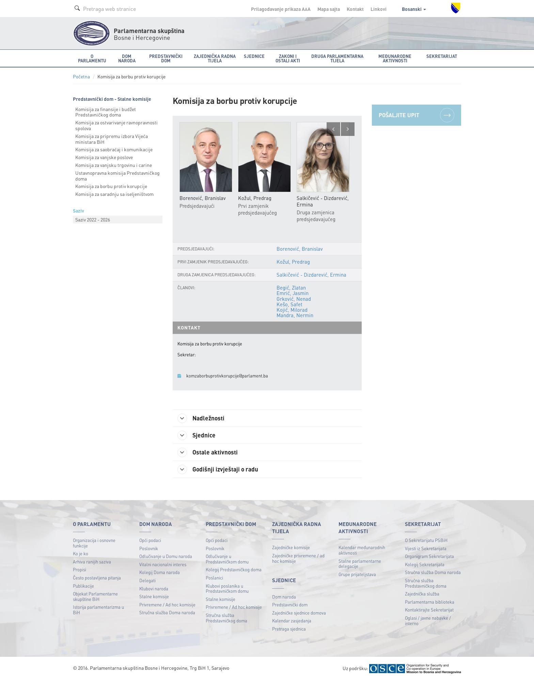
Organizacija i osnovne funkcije (94, 543)
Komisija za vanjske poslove (104, 157)
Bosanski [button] (414, 9)
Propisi (79, 570)
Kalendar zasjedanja (291, 621)
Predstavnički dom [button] (166, 58)
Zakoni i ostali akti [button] (288, 58)
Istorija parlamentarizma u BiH (98, 610)
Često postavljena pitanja (97, 578)
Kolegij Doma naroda (159, 573)
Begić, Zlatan (291, 288)
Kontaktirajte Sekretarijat (429, 610)
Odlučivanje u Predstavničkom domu (227, 559)
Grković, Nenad (294, 299)
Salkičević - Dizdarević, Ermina (311, 275)
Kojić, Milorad (292, 310)
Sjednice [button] (254, 56)
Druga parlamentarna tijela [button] (337, 58)
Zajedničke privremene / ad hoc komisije (298, 558)
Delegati (147, 581)
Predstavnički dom (290, 605)
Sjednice (197, 435)
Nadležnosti (202, 418)
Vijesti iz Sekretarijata (425, 549)
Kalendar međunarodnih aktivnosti (362, 550)
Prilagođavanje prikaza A (281, 9)
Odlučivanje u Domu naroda (165, 557)
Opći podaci (150, 540)
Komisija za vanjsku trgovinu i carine (113, 165)
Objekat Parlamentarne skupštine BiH (95, 597)
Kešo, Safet (290, 304)
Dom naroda (284, 597)
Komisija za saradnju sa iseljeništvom (114, 194)
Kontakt (355, 9)
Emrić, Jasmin (293, 293)
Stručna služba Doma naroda (167, 613)
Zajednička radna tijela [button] (215, 58)
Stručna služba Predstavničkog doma (226, 618)
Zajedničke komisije (291, 548)
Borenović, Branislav (300, 249)
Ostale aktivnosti (208, 453)
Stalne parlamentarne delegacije (360, 564)
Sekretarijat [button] (441, 56)
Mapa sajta (328, 9)
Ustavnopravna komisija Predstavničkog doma (117, 176)
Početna (81, 76)
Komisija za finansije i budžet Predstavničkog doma (105, 112)
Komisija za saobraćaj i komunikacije (114, 149)
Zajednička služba (422, 594)
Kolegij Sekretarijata (424, 565)
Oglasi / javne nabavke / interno (428, 620)
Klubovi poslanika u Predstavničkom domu (227, 588)
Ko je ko (80, 554)
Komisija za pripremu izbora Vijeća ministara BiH (111, 139)
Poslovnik (148, 549)
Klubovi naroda (153, 589)
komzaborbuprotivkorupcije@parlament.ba (227, 376)
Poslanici (214, 578)
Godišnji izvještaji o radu (219, 470)
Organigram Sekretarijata (429, 557)
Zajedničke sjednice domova (299, 613)
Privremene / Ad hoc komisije (167, 605)
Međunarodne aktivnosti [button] (394, 58)
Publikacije (83, 586)
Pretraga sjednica (289, 629)
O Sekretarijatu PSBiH (426, 540)
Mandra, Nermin (295, 315)
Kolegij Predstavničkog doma (234, 570)
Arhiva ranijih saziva (92, 562)
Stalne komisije (154, 597)
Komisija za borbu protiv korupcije (111, 186)
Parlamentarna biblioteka (429, 602)
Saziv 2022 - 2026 (92, 219)
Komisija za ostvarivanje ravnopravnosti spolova (116, 125)
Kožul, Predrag (293, 262)
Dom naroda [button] (127, 58)
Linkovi (379, 9)
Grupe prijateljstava (357, 574)
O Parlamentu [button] (92, 58)
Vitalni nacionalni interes (162, 565)
